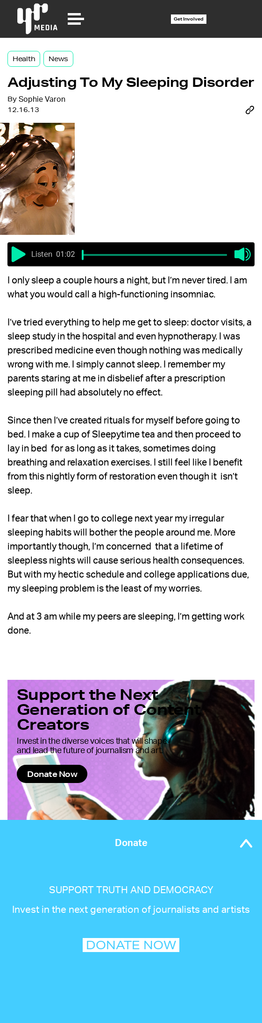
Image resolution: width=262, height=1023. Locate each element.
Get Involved (189, 18)
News (58, 59)
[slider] (83, 255)
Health (24, 59)
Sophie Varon (42, 99)
